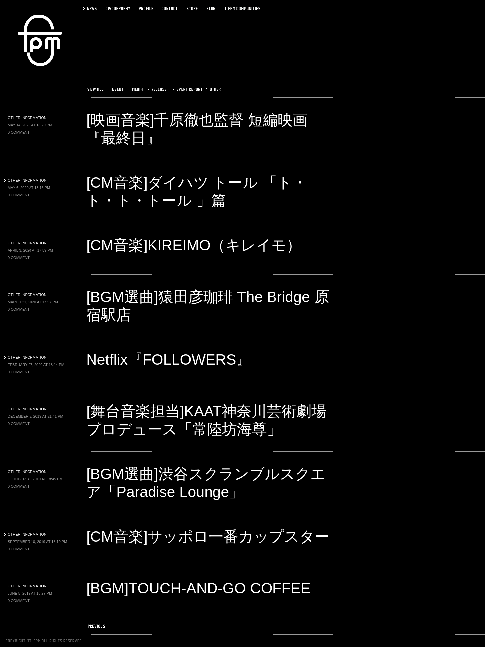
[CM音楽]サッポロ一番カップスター (208, 536)
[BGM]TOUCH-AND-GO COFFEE (198, 588)
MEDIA (136, 89)
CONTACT (168, 8)
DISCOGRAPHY (116, 8)
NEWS (90, 8)
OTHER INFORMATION (25, 118)
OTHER (214, 89)
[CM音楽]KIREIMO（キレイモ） (193, 245)
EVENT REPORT (187, 89)
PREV (95, 626)
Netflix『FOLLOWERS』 (168, 359)
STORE (190, 8)
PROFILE (144, 8)
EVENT (116, 89)
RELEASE (157, 89)
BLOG (218, 8)
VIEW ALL (94, 89)
